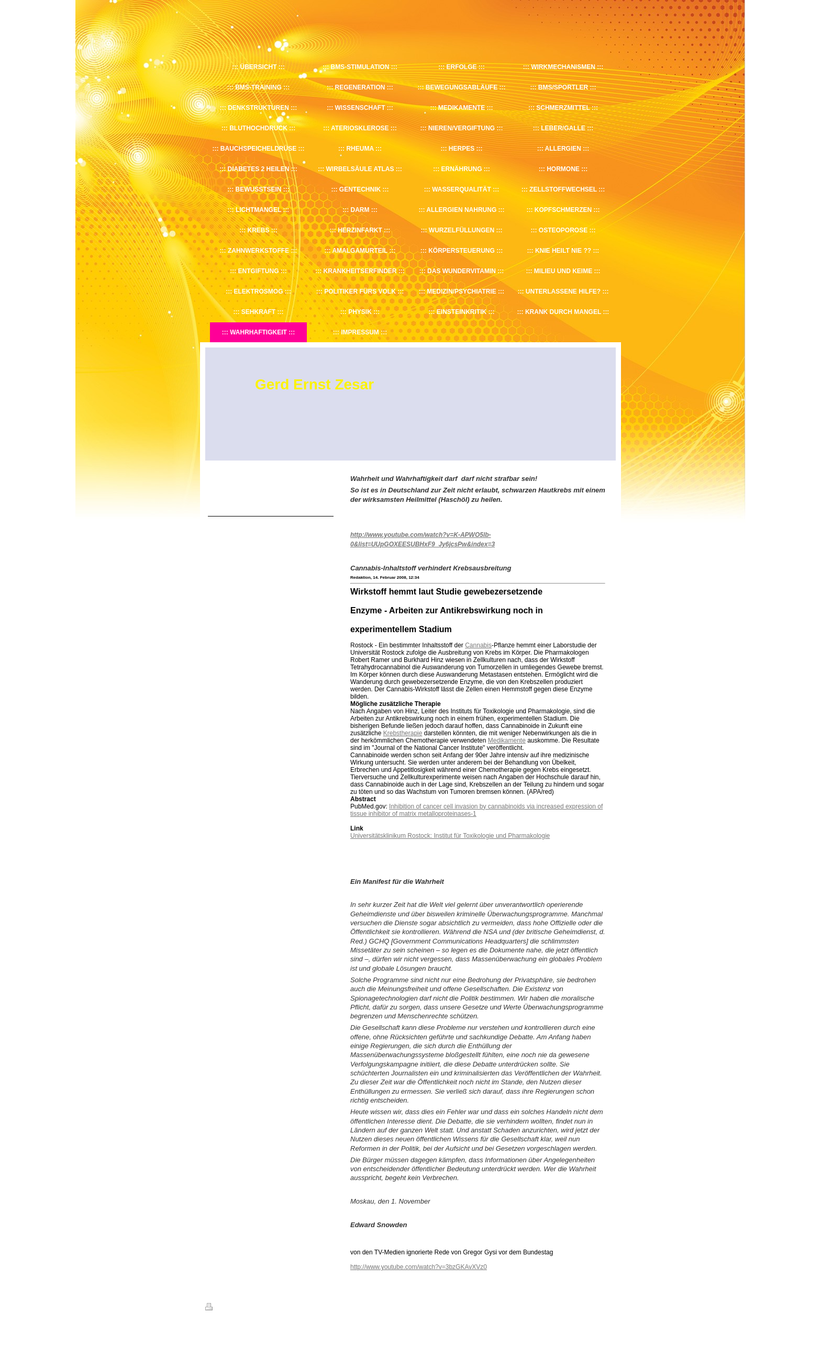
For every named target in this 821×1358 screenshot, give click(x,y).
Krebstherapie (403, 733)
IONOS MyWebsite (302, 1332)
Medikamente (507, 740)
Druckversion (228, 1308)
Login (609, 1307)
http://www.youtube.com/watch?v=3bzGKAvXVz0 (418, 1267)
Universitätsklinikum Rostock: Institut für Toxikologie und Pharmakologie (450, 835)
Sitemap (264, 1308)
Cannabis (478, 645)
